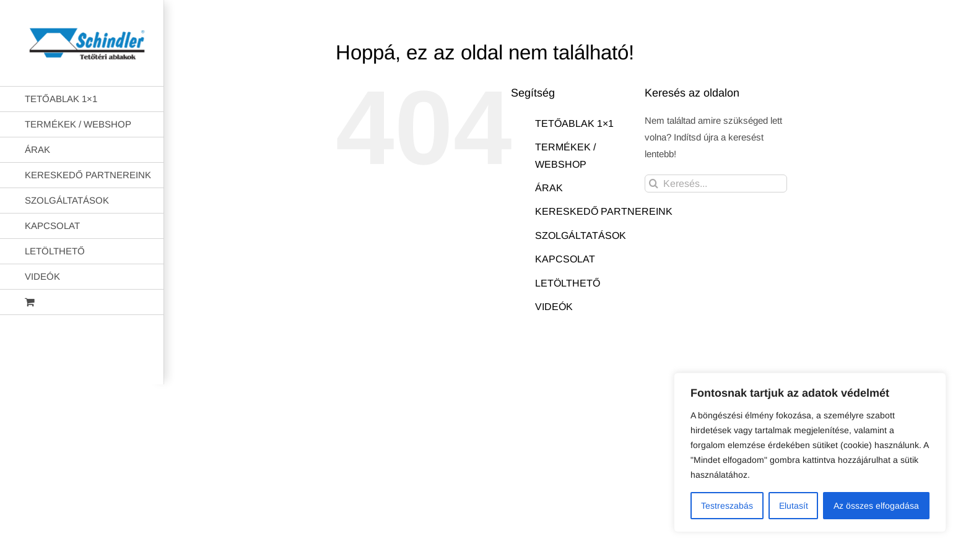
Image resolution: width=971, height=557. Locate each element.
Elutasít (793, 506)
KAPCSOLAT (565, 259)
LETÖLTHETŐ (567, 283)
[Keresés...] (716, 183)
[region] (810, 452)
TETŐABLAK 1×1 (574, 123)
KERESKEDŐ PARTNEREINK (604, 211)
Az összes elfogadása (876, 506)
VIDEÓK (554, 306)
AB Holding (645, 365)
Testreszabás (727, 506)
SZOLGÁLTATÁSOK (580, 235)
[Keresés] (654, 183)
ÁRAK (549, 188)
